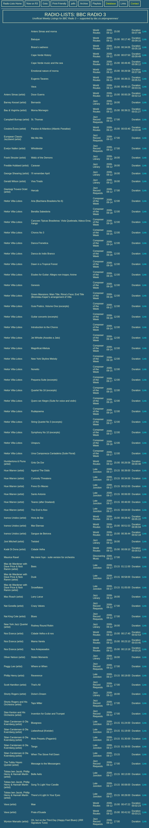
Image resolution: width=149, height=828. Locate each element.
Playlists (97, 3)
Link (144, 31)
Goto (45, 3)
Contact (135, 3)
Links (123, 3)
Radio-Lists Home (12, 3)
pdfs (73, 3)
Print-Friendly (59, 3)
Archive (84, 3)
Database (111, 3)
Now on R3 (32, 3)
